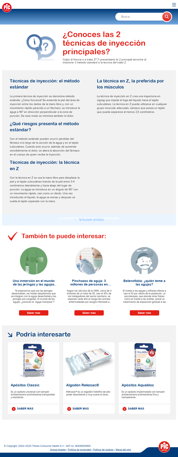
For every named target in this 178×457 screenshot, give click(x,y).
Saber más (33, 313)
